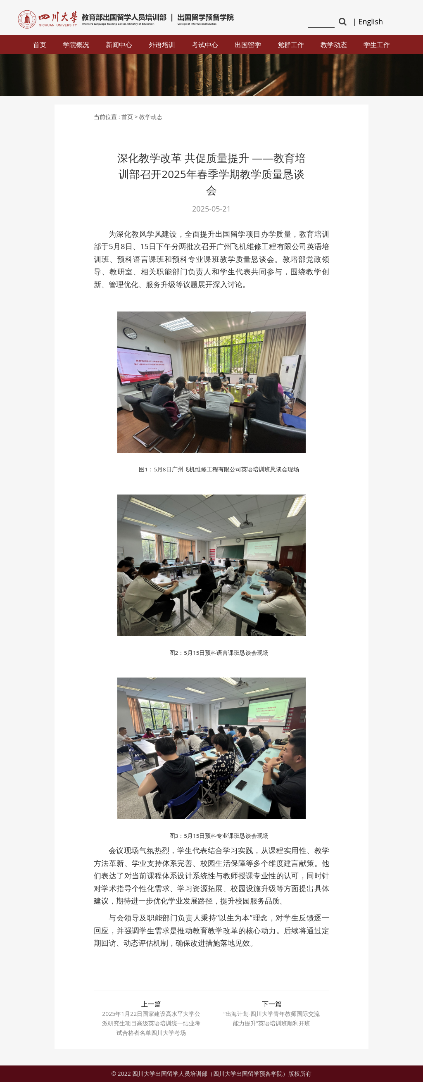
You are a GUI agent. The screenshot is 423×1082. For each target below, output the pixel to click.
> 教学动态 (149, 117)
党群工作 (291, 44)
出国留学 (248, 44)
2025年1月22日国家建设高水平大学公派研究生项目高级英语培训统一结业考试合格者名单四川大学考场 (151, 1023)
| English (367, 21)
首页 (39, 44)
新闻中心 (119, 44)
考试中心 (205, 44)
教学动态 (334, 44)
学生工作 (377, 44)
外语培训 (162, 44)
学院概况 (76, 44)
